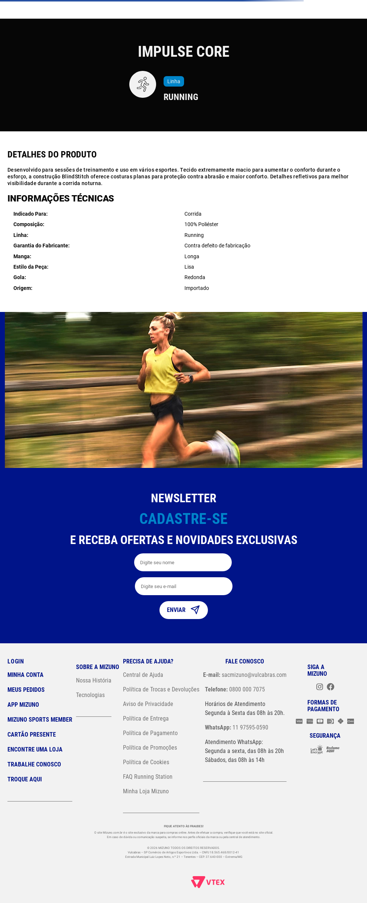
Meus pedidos (26, 689)
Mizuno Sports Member (39, 719)
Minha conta (25, 674)
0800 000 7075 (235, 689)
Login (15, 661)
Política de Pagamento (150, 733)
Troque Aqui (24, 779)
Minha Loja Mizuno (146, 791)
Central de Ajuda (143, 674)
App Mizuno (23, 704)
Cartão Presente (31, 734)
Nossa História (93, 680)
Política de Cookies (146, 762)
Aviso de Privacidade (148, 703)
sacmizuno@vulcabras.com (245, 674)
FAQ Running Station (148, 776)
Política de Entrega (146, 718)
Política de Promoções (150, 747)
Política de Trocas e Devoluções (161, 689)
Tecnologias (90, 695)
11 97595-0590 (236, 727)
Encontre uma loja (35, 749)
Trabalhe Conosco (34, 764)
